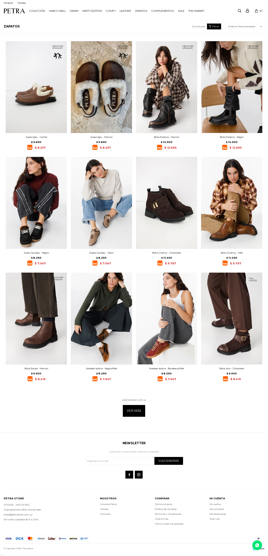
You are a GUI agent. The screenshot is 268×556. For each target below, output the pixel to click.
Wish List (215, 518)
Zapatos (141, 10)
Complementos (162, 10)
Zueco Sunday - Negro (36, 252)
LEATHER (125, 10)
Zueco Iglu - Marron (101, 137)
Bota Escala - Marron (36, 368)
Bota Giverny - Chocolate (166, 252)
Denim (74, 10)
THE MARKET (196, 10)
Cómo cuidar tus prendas (169, 523)
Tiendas (21, 3)
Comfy (111, 10)
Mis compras (217, 509)
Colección (37, 10)
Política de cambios (166, 509)
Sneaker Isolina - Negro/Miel (101, 368)
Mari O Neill (57, 10)
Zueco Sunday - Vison (101, 252)
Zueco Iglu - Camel (36, 137)
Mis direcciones (218, 513)
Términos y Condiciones (168, 513)
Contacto (8, 3)
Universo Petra (108, 504)
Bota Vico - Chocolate (232, 368)
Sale (181, 10)
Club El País (161, 518)
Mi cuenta (215, 504)
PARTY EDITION (92, 10)
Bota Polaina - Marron (166, 137)
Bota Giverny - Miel (232, 252)
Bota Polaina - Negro (232, 137)
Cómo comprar (163, 504)
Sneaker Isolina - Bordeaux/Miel (166, 368)
